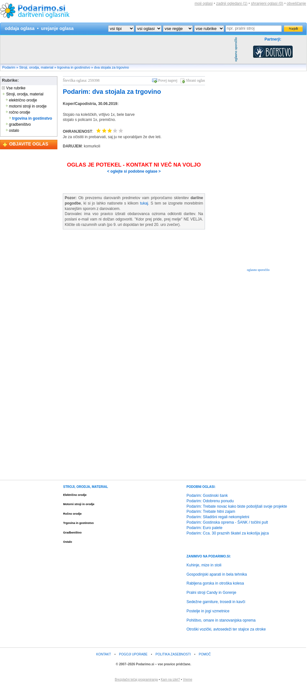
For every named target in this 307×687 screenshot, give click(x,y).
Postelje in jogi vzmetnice (208, 611)
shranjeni (267, 3)
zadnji (231, 3)
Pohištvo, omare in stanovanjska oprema (221, 620)
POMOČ (205, 654)
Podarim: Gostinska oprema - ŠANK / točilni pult (227, 522)
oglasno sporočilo (258, 270)
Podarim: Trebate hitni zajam (210, 511)
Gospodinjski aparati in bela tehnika (216, 574)
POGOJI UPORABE (133, 654)
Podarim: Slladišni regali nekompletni (217, 517)
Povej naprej (167, 80)
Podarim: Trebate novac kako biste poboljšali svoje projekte (236, 506)
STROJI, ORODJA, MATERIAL (85, 487)
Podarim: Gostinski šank (207, 495)
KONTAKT (103, 654)
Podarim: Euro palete (204, 528)
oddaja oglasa (19, 28)
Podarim (8, 67)
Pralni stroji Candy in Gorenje (211, 592)
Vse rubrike (14, 88)
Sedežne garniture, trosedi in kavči (215, 602)
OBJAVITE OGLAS (28, 143)
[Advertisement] (116, 49)
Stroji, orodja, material (36, 67)
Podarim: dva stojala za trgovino (112, 91)
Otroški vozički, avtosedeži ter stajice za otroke (226, 629)
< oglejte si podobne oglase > (134, 171)
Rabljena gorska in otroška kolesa (215, 583)
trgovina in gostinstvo (73, 67)
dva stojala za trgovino (111, 67)
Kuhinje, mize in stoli (203, 565)
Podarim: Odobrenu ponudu (210, 501)
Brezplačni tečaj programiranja (136, 679)
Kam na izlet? (170, 679)
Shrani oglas (195, 80)
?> (148, 28)
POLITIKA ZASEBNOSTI (173, 654)
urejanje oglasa (57, 28)
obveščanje (296, 3)
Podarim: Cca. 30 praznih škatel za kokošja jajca (227, 533)
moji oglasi (203, 3)
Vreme (187, 679)
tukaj (144, 203)
